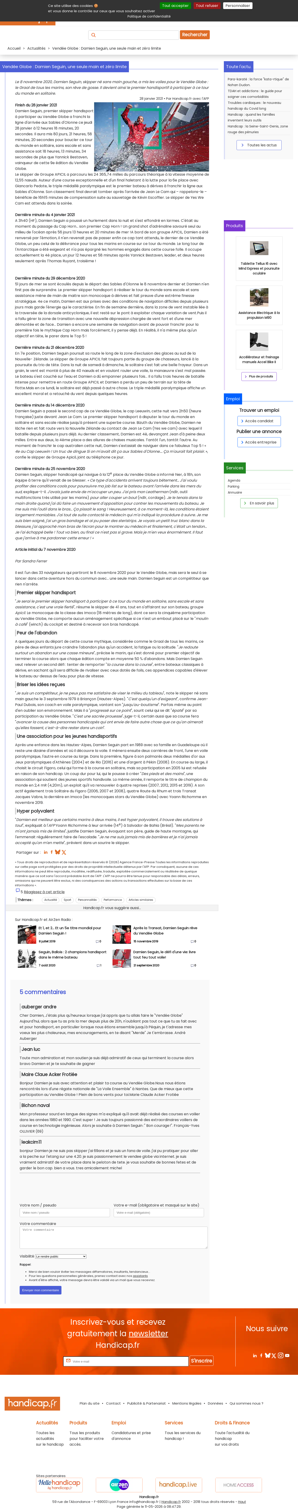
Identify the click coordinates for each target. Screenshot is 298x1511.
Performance (113, 900)
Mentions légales (186, 1403)
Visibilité (27, 1256)
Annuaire (235, 492)
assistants (140, 1276)
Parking (233, 486)
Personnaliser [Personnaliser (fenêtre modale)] (237, 5)
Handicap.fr (171, 1501)
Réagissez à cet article (44, 892)
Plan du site (90, 1403)
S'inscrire (201, 1360)
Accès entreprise (258, 442)
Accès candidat (257, 421)
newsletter (148, 1333)
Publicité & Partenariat (146, 1403)
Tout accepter (175, 5)
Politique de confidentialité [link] (149, 16)
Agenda (234, 480)
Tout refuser (207, 5)
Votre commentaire (38, 1223)
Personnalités (87, 900)
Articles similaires (141, 900)
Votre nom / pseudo (38, 1205)
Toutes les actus (258, 145)
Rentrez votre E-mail (43, 1361)
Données (215, 1403)
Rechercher (194, 35)
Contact (113, 1403)
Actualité (50, 900)
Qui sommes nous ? (246, 1403)
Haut (242, 1501)
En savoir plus (258, 503)
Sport (67, 900)
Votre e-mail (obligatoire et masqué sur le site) (156, 1205)
